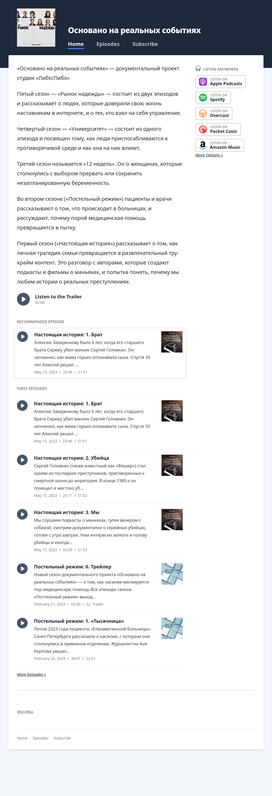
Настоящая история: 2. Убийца (71, 458)
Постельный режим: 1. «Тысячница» (79, 621)
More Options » (209, 155)
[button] (23, 299)
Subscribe (145, 44)
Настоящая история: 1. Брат (68, 334)
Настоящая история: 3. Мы (67, 512)
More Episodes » (31, 674)
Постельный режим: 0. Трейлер (72, 566)
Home (76, 44)
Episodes (108, 44)
